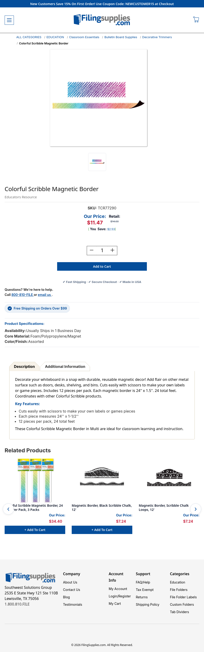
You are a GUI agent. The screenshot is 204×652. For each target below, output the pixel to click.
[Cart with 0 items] (196, 20)
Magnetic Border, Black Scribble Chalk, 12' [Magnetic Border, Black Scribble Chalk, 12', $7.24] (102, 507)
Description (24, 366)
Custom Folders (182, 604)
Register (124, 596)
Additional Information (65, 366)
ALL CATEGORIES (28, 37)
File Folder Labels (183, 597)
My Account (118, 589)
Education (177, 582)
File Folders (179, 590)
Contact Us (71, 590)
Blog (66, 597)
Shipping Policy (147, 604)
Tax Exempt (145, 590)
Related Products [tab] (28, 450)
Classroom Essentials (84, 37)
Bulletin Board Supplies (120, 37)
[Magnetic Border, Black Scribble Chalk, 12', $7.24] (102, 481)
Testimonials (72, 604)
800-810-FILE (22, 295)
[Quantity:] (102, 250)
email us (45, 295)
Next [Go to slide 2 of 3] (195, 509)
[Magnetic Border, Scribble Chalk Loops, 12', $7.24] (169, 481)
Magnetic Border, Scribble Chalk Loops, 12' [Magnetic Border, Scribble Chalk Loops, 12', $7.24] (164, 507)
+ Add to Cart (35, 530)
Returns (142, 597)
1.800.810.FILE (17, 604)
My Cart (115, 603)
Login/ (113, 596)
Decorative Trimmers (157, 37)
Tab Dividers (179, 612)
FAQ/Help (143, 582)
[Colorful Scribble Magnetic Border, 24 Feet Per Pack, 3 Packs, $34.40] (35, 481)
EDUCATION (55, 37)
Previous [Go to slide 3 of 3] (8, 509)
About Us (70, 582)
